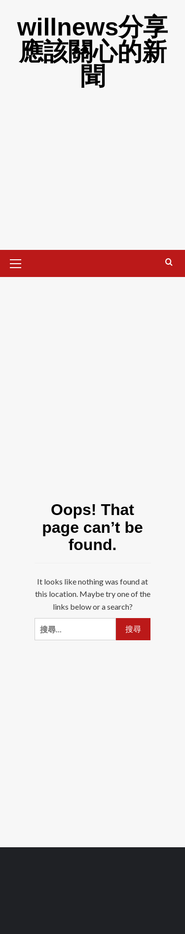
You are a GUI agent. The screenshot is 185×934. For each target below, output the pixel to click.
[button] (20, 262)
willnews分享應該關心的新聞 (92, 51)
